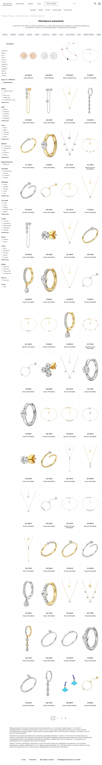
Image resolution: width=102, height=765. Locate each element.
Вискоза (4, 186)
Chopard (21, 34)
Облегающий (6, 225)
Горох (4, 127)
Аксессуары (56, 10)
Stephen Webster (89, 34)
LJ (3, 93)
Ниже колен (6, 271)
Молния (4, 173)
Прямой (4, 230)
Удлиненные (6, 273)
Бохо (3, 248)
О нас (24, 760)
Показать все (5, 102)
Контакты (32, 760)
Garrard (29, 34)
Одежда (33, 10)
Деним (4, 211)
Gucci (61, 34)
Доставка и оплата (47, 760)
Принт (4, 136)
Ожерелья (4, 64)
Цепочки (4, 73)
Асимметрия (6, 148)
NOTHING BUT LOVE (8, 100)
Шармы (3, 75)
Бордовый (5, 118)
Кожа (4, 191)
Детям (30, 4)
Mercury (5, 34)
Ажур (4, 202)
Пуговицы (5, 175)
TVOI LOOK (51, 4)
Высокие (5, 280)
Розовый (5, 114)
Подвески (4, 68)
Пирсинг (4, 66)
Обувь (40, 10)
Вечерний (5, 250)
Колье (3, 57)
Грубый (4, 257)
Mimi (79, 34)
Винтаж (4, 253)
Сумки (47, 10)
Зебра (4, 130)
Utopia (37, 34)
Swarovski (5, 95)
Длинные (5, 266)
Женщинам (7, 4)
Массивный (6, 223)
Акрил (4, 184)
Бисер (4, 155)
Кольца (3, 59)
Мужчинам (20, 4)
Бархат (4, 207)
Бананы (4, 239)
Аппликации (6, 146)
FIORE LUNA (5, 97)
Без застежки (6, 171)
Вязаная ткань (6, 209)
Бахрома (5, 152)
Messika (13, 34)
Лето (3, 286)
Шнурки (4, 177)
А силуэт (5, 221)
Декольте (5, 164)
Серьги (3, 71)
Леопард (5, 132)
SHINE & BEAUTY (7, 91)
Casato (54, 34)
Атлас (4, 205)
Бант (3, 150)
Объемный (5, 227)
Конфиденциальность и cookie (68, 760)
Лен (3, 193)
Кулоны (3, 62)
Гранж (4, 255)
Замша (4, 189)
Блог (39, 4)
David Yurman (70, 34)
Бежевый (5, 111)
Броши (3, 53)
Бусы (3, 55)
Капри (4, 241)
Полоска (5, 134)
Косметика (68, 10)
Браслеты (4, 50)
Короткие (5, 269)
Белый (4, 109)
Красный (5, 116)
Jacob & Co (45, 34)
